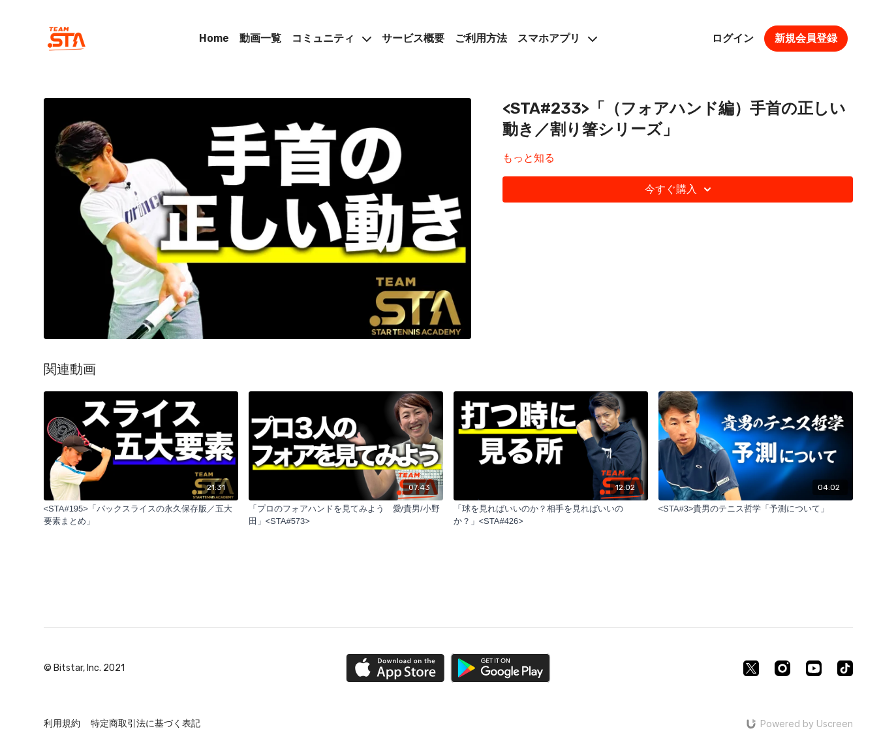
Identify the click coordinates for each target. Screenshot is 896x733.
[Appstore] (395, 668)
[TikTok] (845, 668)
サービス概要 (413, 38)
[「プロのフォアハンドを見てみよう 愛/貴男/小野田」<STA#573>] (346, 515)
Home (214, 38)
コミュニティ (331, 38)
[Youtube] (814, 668)
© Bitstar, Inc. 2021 (84, 668)
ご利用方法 (481, 38)
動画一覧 (260, 38)
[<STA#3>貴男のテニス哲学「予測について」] (755, 508)
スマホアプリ (557, 38)
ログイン (733, 38)
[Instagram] (782, 668)
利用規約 (62, 723)
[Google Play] (500, 668)
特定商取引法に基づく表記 (145, 723)
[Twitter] (751, 668)
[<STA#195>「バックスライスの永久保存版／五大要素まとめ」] (141, 515)
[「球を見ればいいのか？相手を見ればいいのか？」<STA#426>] (551, 515)
